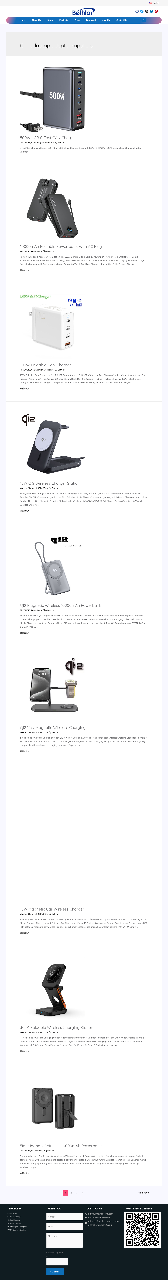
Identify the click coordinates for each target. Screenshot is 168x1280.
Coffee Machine (14, 1096)
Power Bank (38, 251)
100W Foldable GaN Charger (45, 364)
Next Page (145, 1068)
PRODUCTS (25, 142)
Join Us (106, 20)
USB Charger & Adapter (43, 142)
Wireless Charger (28, 488)
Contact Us (121, 20)
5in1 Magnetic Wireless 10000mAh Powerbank (61, 1021)
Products (63, 20)
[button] (144, 20)
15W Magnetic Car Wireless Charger (52, 784)
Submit (55, 1147)
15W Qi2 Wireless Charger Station (50, 483)
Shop (77, 20)
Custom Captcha (55, 1128)
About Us (36, 20)
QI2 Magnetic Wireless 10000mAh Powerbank (60, 605)
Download (91, 20)
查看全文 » (25, 270)
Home (22, 20)
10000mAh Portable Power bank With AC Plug (61, 246)
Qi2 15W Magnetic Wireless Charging (53, 727)
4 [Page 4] (82, 1068)
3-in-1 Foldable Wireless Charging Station (56, 903)
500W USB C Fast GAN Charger (48, 137)
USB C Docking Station (17, 1106)
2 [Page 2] (71, 1068)
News (50, 20)
